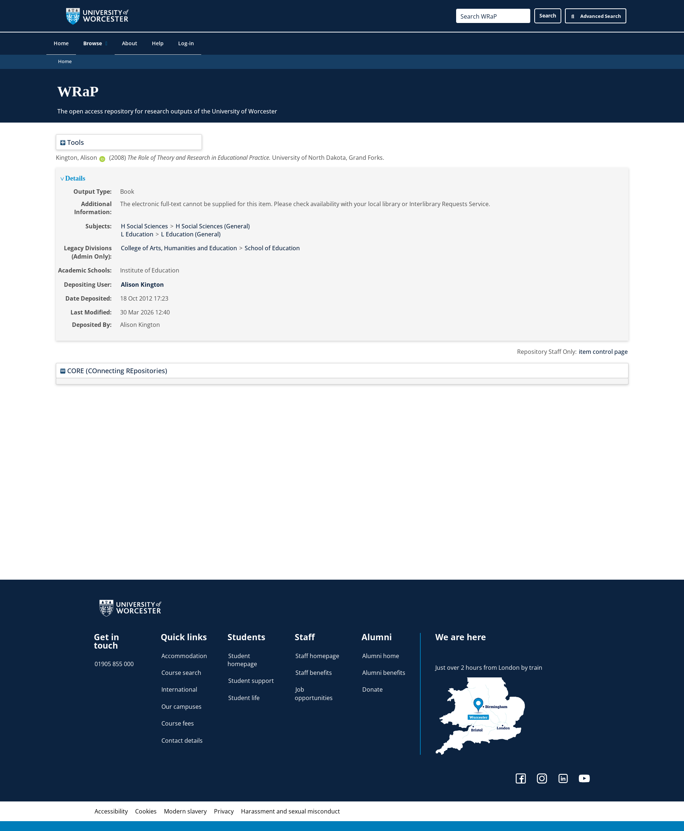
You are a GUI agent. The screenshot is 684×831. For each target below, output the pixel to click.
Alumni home (380, 653)
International (179, 687)
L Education (137, 232)
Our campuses (181, 704)
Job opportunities (314, 691)
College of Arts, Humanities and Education (179, 246)
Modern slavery (185, 809)
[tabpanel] (342, 252)
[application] (112, 44)
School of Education (272, 246)
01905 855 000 (114, 662)
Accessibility (111, 809)
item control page (603, 349)
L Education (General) (191, 232)
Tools (72, 139)
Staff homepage (317, 653)
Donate (372, 687)
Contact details (182, 738)
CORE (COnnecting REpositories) (113, 368)
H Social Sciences (144, 224)
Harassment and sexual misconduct (290, 809)
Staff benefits (313, 670)
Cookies (146, 809)
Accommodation (184, 653)
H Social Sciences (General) (213, 224)
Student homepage (242, 657)
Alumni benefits (383, 670)
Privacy (224, 809)
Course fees (177, 721)
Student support (251, 679)
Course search (181, 670)
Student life (244, 696)
